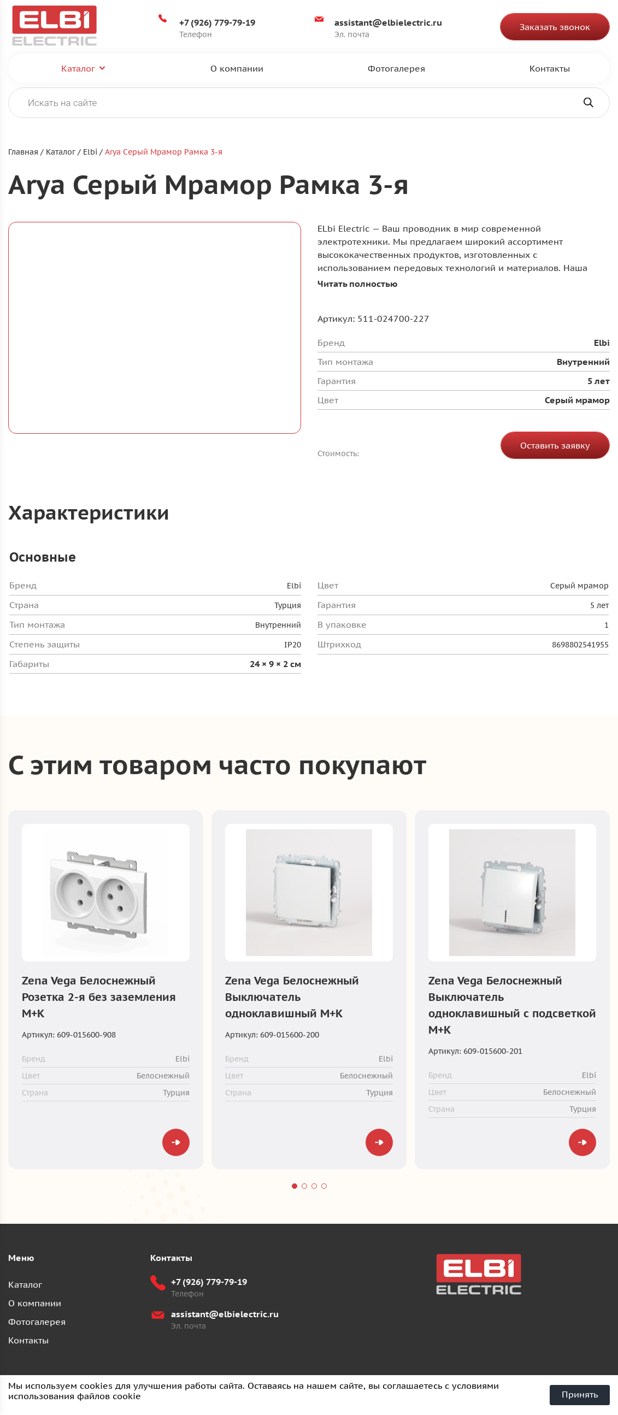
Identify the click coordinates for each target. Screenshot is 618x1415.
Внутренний (278, 625)
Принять (580, 1394)
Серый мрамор (579, 586)
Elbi (294, 586)
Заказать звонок (555, 26)
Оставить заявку (555, 445)
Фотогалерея (396, 68)
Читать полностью (357, 283)
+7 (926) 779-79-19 (218, 22)
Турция (287, 606)
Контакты (549, 68)
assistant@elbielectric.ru (388, 22)
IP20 (292, 645)
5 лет (599, 606)
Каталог (78, 68)
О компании (236, 68)
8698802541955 (580, 645)
